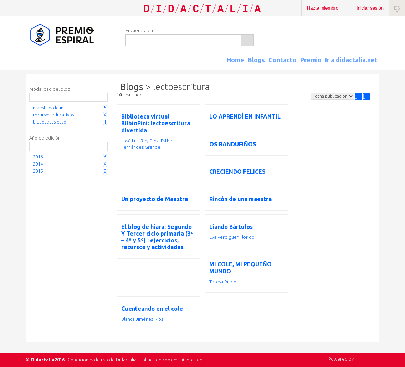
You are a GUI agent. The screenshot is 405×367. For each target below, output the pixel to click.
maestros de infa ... (52, 107)
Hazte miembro (322, 8)
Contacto (282, 59)
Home (235, 59)
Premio (311, 59)
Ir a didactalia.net (351, 59)
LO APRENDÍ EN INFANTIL (245, 116)
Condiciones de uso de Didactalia (102, 359)
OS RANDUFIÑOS (232, 144)
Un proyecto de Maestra (154, 199)
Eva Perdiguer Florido (232, 237)
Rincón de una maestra (240, 199)
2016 (38, 156)
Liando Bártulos (231, 227)
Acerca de (191, 359)
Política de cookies (159, 359)
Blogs (256, 59)
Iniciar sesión (370, 8)
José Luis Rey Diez (140, 140)
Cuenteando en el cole (152, 308)
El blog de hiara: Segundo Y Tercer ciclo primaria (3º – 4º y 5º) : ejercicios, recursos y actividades (157, 237)
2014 (38, 163)
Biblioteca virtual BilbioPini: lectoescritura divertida (155, 123)
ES (397, 8)
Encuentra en (139, 30)
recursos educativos (53, 114)
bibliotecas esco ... (52, 121)
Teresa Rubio (222, 281)
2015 (38, 170)
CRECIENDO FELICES (237, 171)
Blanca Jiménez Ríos (142, 318)
